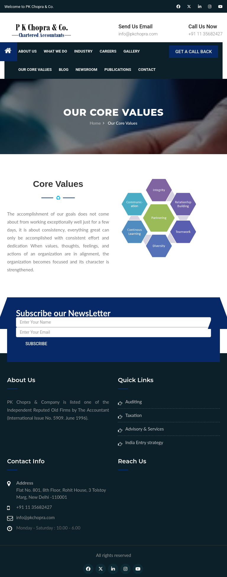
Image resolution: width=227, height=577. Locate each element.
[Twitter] (189, 7)
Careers (108, 51)
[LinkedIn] (199, 7)
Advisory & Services (144, 428)
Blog (64, 69)
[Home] (10, 51)
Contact (147, 69)
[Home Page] (39, 30)
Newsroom (87, 69)
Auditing (133, 401)
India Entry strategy (144, 442)
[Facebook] (178, 7)
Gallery (132, 51)
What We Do (55, 51)
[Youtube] (220, 7)
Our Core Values (35, 69)
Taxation (133, 415)
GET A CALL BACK (193, 51)
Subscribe (36, 343)
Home (95, 122)
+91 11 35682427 (205, 34)
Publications (117, 69)
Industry (83, 51)
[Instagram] (209, 7)
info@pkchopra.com (138, 34)
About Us (27, 51)
